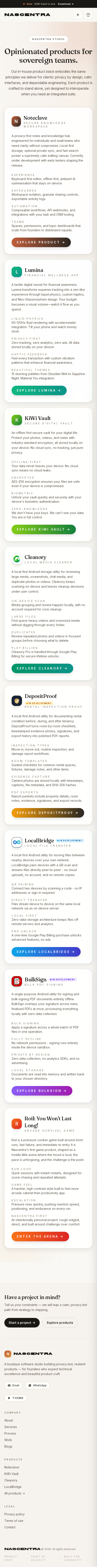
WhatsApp (37, 1385)
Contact (9, 1527)
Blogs (8, 1446)
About (8, 1420)
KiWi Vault (11, 1474)
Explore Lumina (39, 390)
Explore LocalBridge (46, 952)
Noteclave (11, 1467)
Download (65, 4)
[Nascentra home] (27, 15)
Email (13, 1385)
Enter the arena (40, 1236)
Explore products (60, 1322)
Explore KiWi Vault (44, 529)
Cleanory (10, 1480)
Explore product (41, 242)
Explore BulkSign (42, 1091)
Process (10, 1433)
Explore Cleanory (42, 668)
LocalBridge (13, 1487)
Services (10, 1427)
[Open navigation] (88, 14)
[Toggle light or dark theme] (77, 14)
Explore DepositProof (48, 813)
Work (8, 1440)
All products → (14, 1493)
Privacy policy (14, 1514)
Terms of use (13, 1520)
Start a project (22, 1323)
